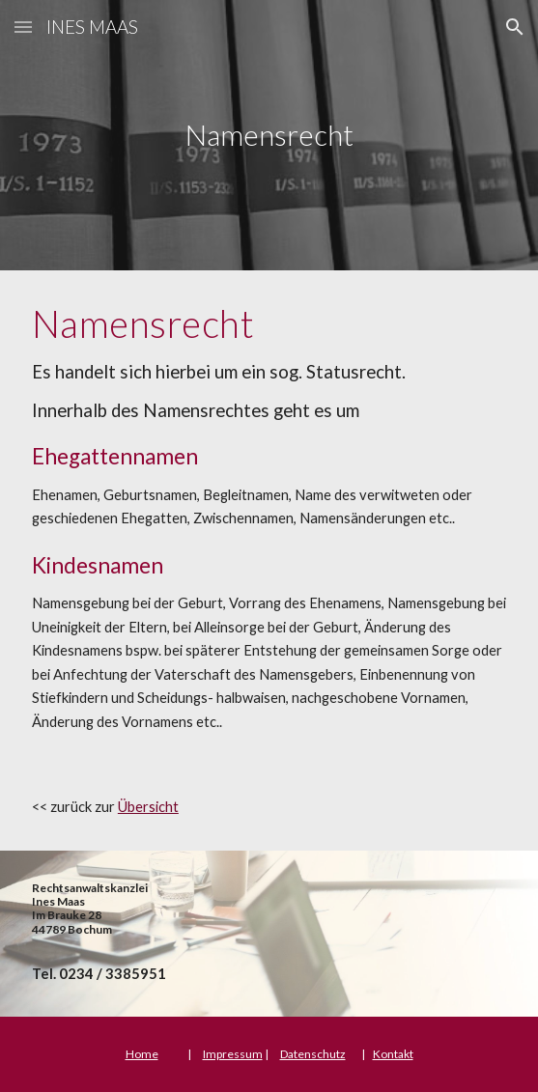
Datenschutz (313, 1054)
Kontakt (393, 1054)
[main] (269, 135)
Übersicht (148, 806)
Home (142, 1054)
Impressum (233, 1054)
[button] (23, 26)
